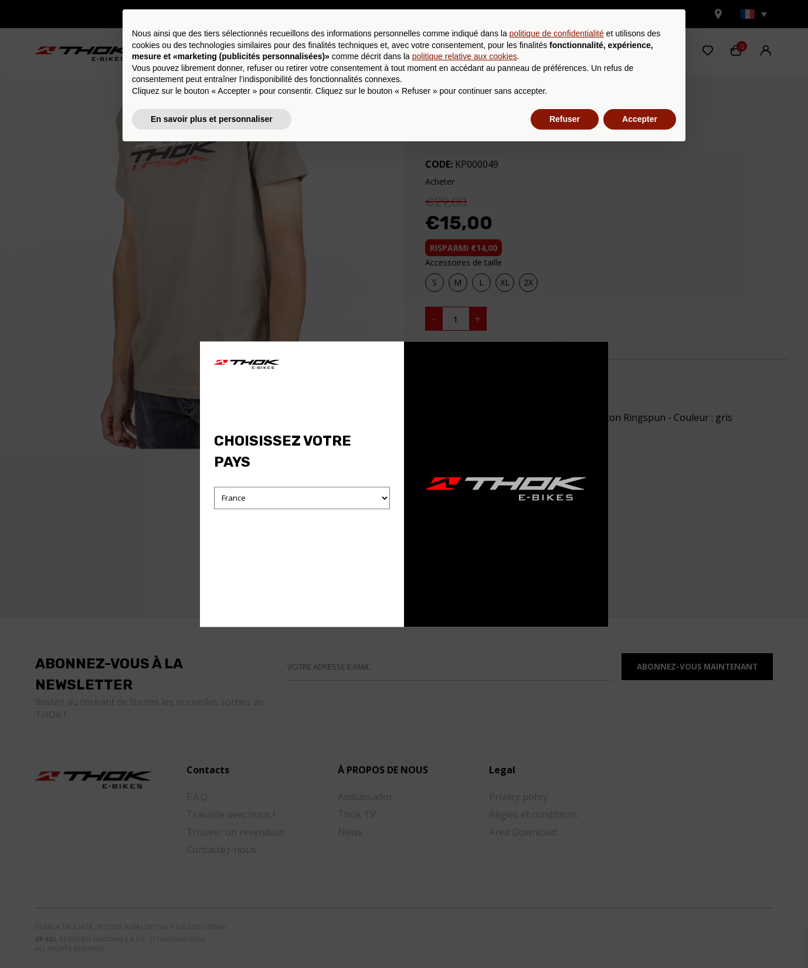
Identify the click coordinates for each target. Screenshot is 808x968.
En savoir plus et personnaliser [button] (212, 935)
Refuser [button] (564, 935)
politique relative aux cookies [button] (464, 873)
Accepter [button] (639, 935)
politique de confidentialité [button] (557, 850)
